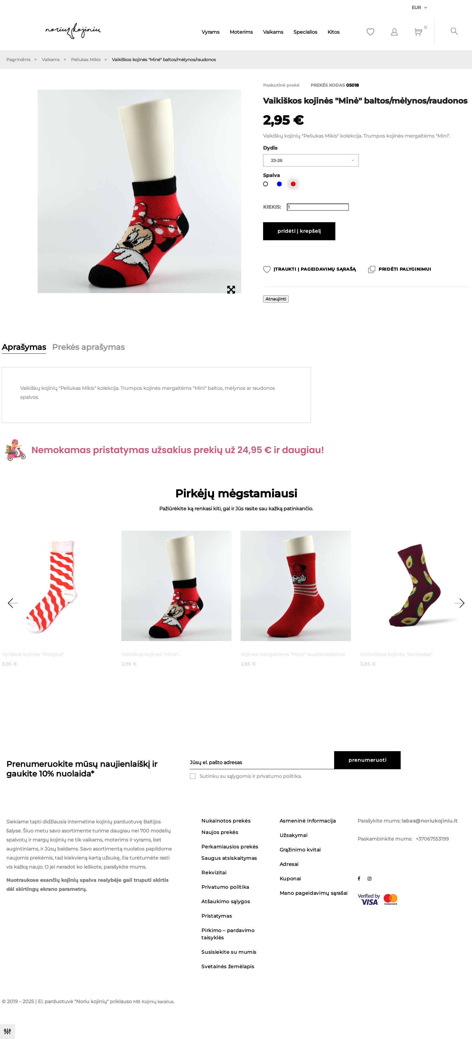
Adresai (289, 864)
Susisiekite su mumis (228, 952)
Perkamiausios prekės (229, 847)
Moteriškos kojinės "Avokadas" (396, 654)
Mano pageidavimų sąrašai (314, 893)
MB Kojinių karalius (153, 1001)
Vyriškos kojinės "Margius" (33, 654)
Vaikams (273, 32)
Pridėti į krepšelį (299, 231)
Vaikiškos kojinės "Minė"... (151, 654)
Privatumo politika (225, 887)
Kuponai (290, 879)
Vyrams (210, 32)
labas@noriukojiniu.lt (430, 821)
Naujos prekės (219, 832)
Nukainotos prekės (225, 821)
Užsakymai (294, 835)
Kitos (334, 32)
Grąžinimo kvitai (300, 850)
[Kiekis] (318, 207)
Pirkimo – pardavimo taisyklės (227, 934)
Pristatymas (216, 916)
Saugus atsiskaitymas (229, 858)
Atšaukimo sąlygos (225, 901)
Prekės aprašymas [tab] (88, 347)
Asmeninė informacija (308, 821)
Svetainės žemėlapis (227, 966)
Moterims (241, 32)
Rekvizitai (213, 873)
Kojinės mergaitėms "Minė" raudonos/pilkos (293, 654)
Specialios (305, 32)
